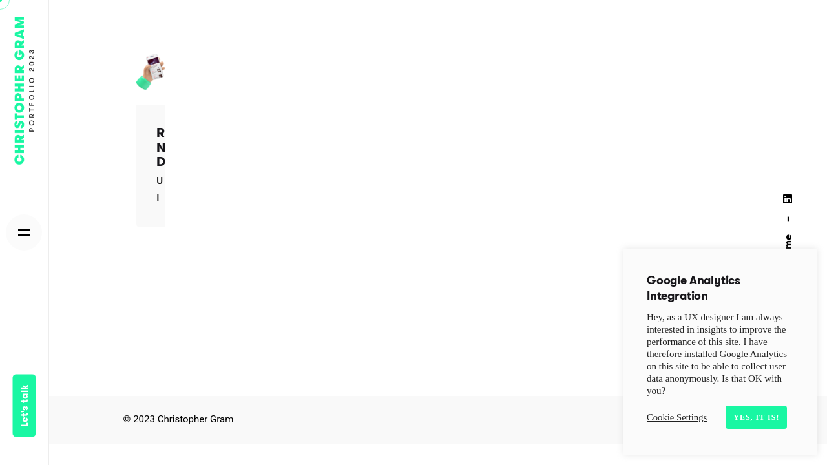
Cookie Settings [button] (677, 417)
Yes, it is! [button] (756, 417)
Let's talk (24, 405)
